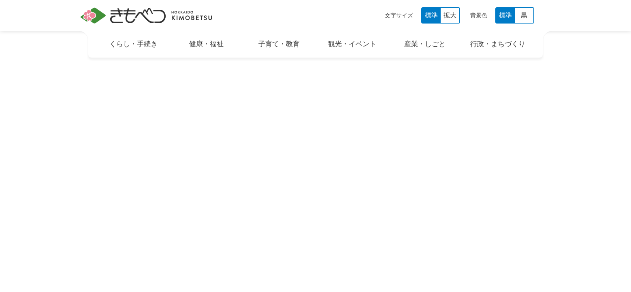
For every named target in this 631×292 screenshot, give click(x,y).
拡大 (449, 15)
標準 (431, 15)
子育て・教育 (279, 44)
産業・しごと (425, 44)
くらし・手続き (133, 44)
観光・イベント (352, 44)
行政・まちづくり (497, 44)
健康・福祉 (206, 44)
